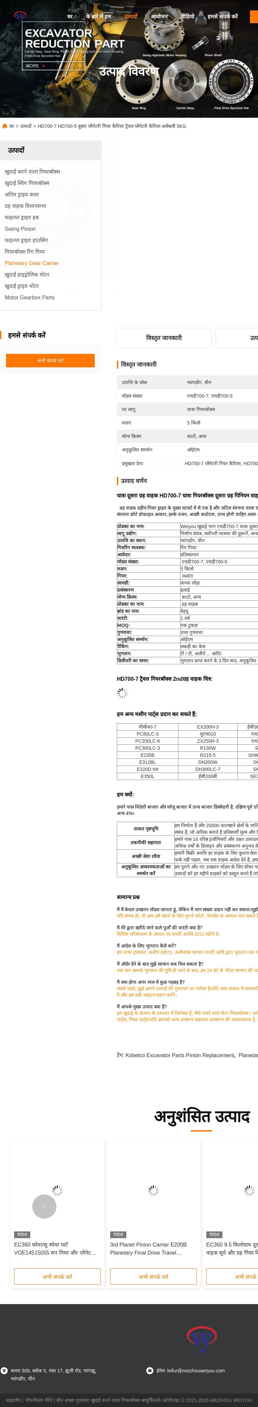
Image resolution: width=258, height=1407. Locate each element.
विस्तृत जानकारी (164, 338)
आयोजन (159, 17)
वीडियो (187, 17)
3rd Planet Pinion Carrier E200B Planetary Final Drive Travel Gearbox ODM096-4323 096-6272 (151, 1249)
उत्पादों (130, 17)
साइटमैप (13, 1400)
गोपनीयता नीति (39, 1400)
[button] (44, 1206)
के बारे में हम (98, 17)
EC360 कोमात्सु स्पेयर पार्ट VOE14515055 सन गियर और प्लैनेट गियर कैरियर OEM (52, 1249)
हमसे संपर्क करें (223, 17)
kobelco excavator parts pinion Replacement (180, 1055)
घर (70, 17)
